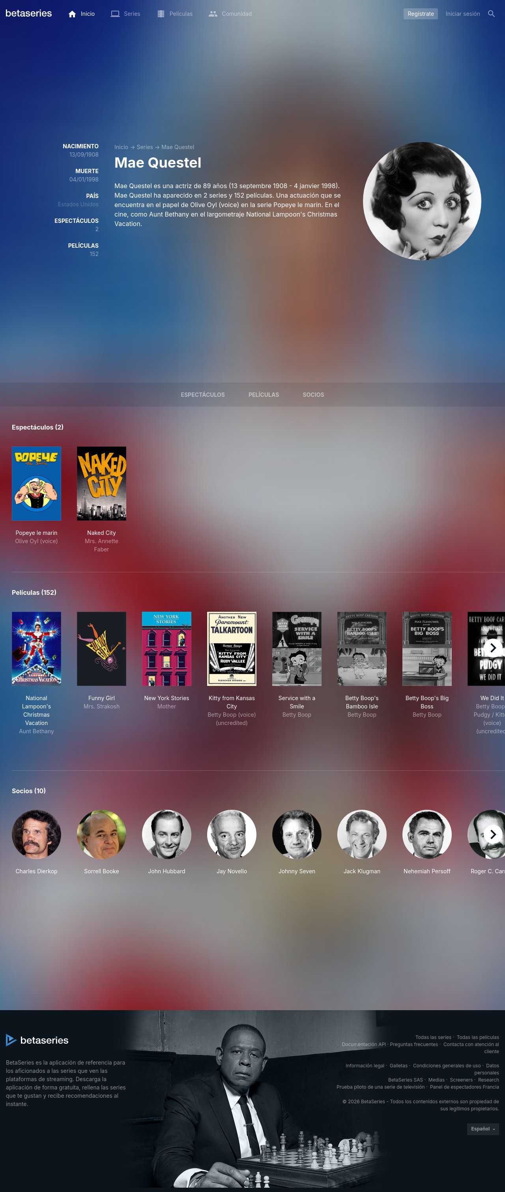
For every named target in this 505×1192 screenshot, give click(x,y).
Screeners (461, 1080)
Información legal (365, 1066)
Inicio (121, 147)
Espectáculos (203, 394)
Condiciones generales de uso (447, 1066)
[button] (36, 842)
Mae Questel (177, 147)
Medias (436, 1080)
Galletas (399, 1066)
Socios (313, 394)
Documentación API (364, 1044)
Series (145, 147)
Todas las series (433, 1037)
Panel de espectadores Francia (464, 1087)
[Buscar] (491, 14)
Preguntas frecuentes (414, 1044)
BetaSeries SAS (405, 1080)
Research (488, 1080)
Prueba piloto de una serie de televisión (381, 1087)
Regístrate (421, 13)
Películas (264, 394)
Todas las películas (478, 1037)
